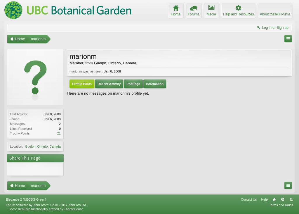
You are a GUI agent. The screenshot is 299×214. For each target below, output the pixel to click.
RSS (291, 199)
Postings (133, 84)
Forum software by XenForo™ (46, 205)
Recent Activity (109, 84)
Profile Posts (82, 84)
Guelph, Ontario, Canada (43, 146)
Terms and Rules (281, 205)
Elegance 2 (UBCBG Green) (26, 199)
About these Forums (275, 14)
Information (155, 84)
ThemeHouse (73, 209)
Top (283, 199)
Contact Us (249, 199)
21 (59, 133)
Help (264, 199)
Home (274, 199)
